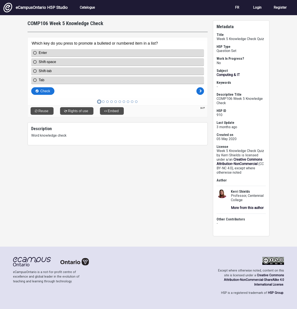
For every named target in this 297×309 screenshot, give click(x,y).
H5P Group (275, 293)
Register (280, 7)
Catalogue (87, 7)
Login (257, 7)
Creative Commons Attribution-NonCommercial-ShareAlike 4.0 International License (254, 279)
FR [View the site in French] (237, 7)
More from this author (247, 208)
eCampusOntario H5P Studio (35, 7)
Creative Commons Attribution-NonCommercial (239, 161)
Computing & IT (228, 75)
